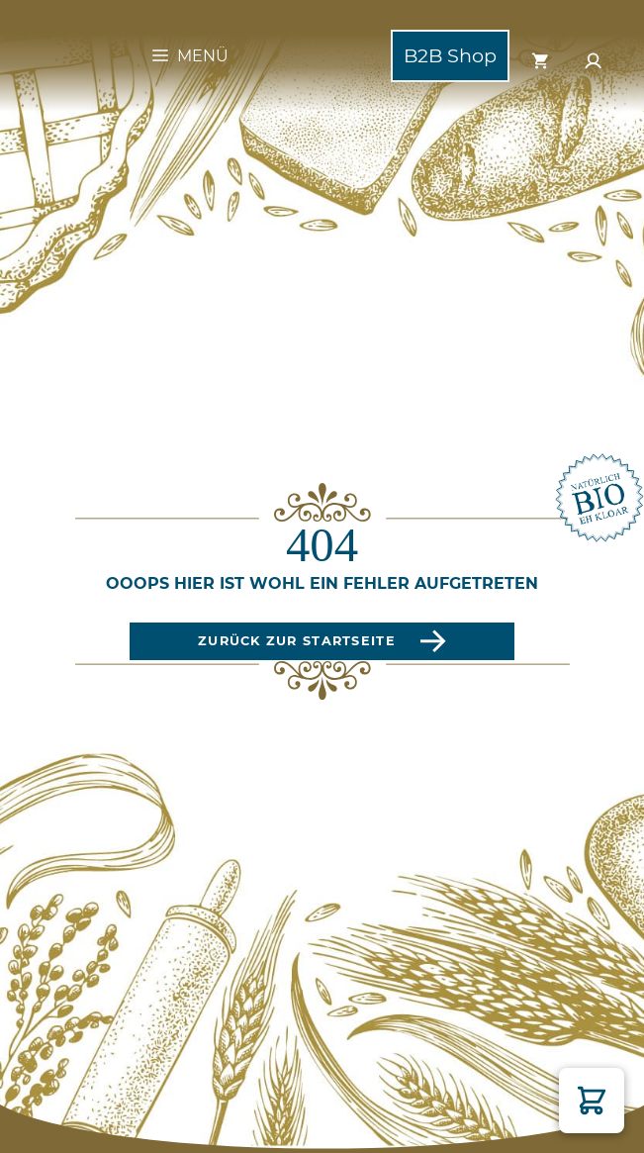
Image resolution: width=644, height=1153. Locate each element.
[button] (591, 1100)
